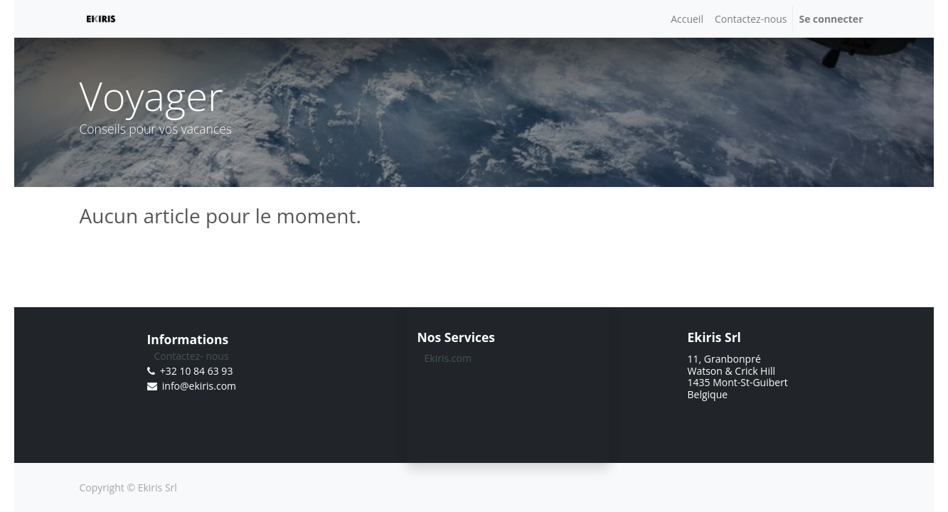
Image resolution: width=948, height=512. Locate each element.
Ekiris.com (448, 358)
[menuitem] (687, 19)
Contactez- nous (191, 356)
